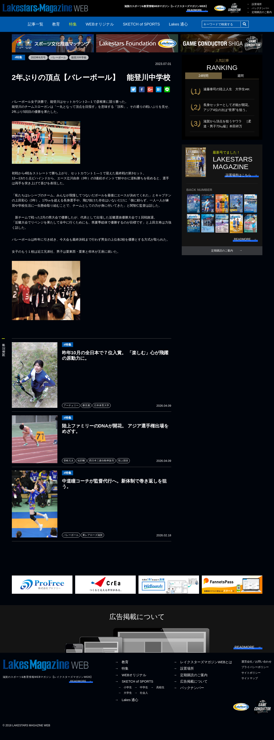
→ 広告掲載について (191, 689)
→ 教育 (122, 670)
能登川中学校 (83, 57)
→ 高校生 (157, 695)
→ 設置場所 (254, 4)
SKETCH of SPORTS (141, 24)
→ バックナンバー (258, 8)
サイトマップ (249, 685)
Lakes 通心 (178, 24)
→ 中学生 (141, 695)
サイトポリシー (251, 680)
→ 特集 (122, 676)
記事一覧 (35, 24)
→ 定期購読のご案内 (259, 12)
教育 (56, 24)
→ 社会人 (141, 700)
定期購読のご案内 (222, 254)
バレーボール (61, 57)
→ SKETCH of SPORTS (134, 689)
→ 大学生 (125, 700)
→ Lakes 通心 (126, 707)
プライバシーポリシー (255, 674)
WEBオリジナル (100, 24)
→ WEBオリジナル (130, 682)
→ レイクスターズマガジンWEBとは (203, 670)
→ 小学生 (125, 695)
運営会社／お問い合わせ (256, 669)
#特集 (19, 57)
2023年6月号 (40, 57)
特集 (73, 24)
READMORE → (197, 10)
